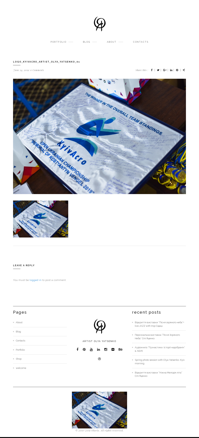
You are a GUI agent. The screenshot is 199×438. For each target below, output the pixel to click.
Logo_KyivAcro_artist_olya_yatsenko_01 (46, 62)
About (111, 42)
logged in (36, 280)
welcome (21, 368)
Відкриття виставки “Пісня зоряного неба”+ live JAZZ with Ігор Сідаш (159, 324)
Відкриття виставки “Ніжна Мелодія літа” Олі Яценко (158, 374)
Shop (19, 358)
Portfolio (58, 42)
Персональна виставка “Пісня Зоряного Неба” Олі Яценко (157, 337)
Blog (86, 42)
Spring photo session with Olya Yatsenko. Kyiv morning (160, 362)
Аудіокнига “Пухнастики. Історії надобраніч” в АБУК (160, 349)
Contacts (140, 42)
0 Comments (37, 70)
